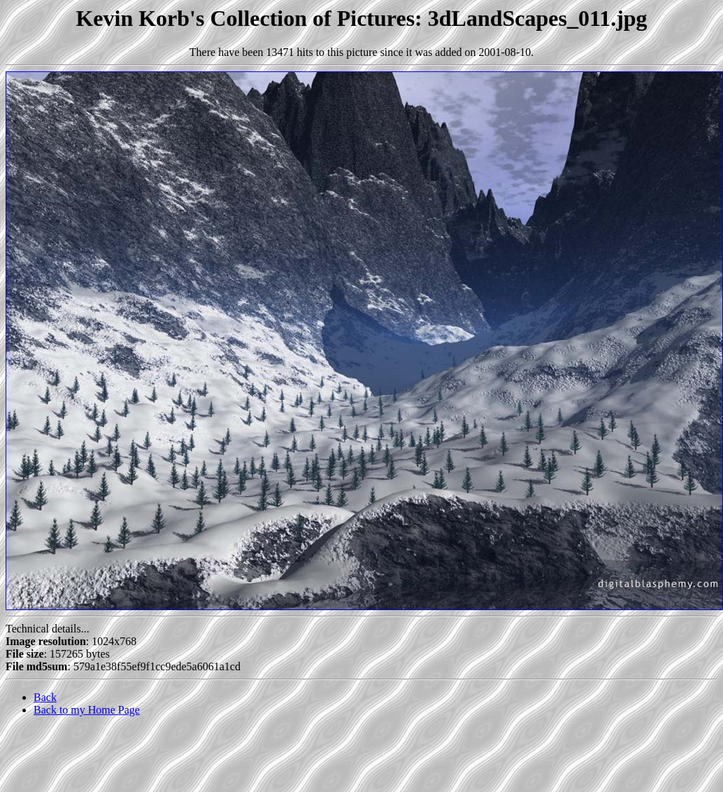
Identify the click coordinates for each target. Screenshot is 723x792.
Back (45, 697)
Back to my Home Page (87, 710)
